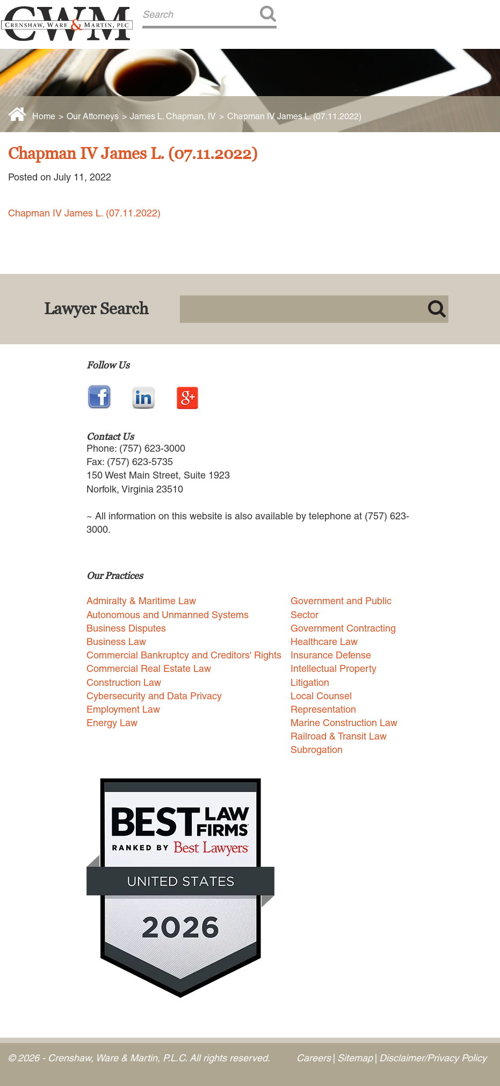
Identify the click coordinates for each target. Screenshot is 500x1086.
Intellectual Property (333, 668)
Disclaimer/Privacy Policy (433, 1057)
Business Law (116, 641)
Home (43, 116)
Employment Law (123, 709)
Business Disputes (126, 628)
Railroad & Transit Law (339, 736)
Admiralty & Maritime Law (141, 600)
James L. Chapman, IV (173, 116)
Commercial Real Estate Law (148, 668)
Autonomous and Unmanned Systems (167, 614)
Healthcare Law (324, 641)
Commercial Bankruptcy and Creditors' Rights (183, 655)
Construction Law (123, 682)
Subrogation (317, 749)
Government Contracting (343, 628)
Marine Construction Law (344, 722)
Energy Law (111, 722)
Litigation (310, 682)
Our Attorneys (93, 116)
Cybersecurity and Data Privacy (154, 695)
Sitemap (355, 1057)
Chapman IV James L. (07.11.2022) (84, 213)
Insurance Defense (331, 655)
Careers (313, 1057)
